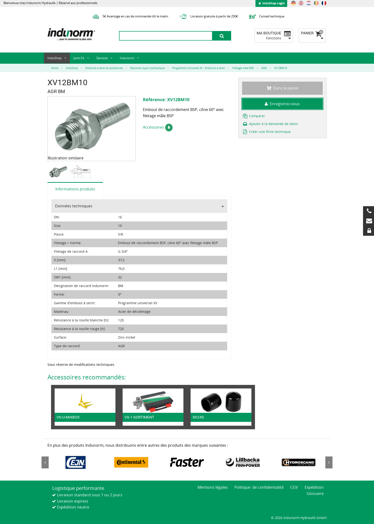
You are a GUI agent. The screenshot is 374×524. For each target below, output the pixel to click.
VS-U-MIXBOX (68, 417)
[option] (58, 172)
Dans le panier (282, 88)
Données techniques (73, 206)
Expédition (314, 487)
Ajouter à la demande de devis (270, 123)
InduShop (54, 58)
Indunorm (127, 58)
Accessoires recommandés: (86, 377)
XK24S (198, 417)
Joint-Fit (78, 58)
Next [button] (328, 462)
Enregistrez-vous (282, 103)
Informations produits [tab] (75, 189)
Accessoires (158, 127)
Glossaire (315, 493)
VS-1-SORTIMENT (139, 417)
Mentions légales (212, 487)
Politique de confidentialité (259, 487)
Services (102, 58)
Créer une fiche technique (266, 131)
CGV (294, 487)
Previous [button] (45, 462)
